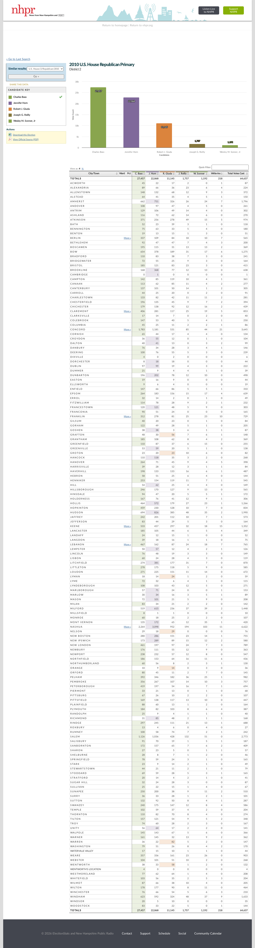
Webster (77, 860)
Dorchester (80, 361)
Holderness (80, 499)
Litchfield (78, 563)
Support (145, 933)
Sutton (76, 800)
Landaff (77, 535)
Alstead (76, 197)
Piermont (78, 691)
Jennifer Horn (20, 103)
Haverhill (78, 471)
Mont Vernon (81, 622)
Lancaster (78, 531)
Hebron (76, 476)
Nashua (76, 627)
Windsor (77, 901)
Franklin (77, 416)
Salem (75, 736)
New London (80, 645)
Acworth (77, 183)
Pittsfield (78, 700)
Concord (77, 329)
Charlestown (81, 297)
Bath (74, 224)
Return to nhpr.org (141, 25)
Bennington (80, 229)
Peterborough (82, 686)
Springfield (80, 759)
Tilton (75, 819)
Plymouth (78, 709)
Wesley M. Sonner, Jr (24, 121)
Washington (80, 846)
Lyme (74, 581)
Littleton (78, 567)
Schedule (164, 933)
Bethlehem (79, 242)
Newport (77, 654)
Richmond (78, 718)
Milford (77, 608)
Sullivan (77, 787)
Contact (127, 933)
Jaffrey (76, 517)
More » (127, 238)
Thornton (78, 814)
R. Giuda (167, 173)
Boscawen (78, 247)
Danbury (77, 348)
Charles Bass (19, 97)
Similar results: (17, 68)
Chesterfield (81, 302)
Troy (74, 823)
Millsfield (78, 613)
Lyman (75, 576)
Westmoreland (82, 874)
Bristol (76, 265)
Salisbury (78, 741)
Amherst (77, 201)
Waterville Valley (81, 851)
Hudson (76, 512)
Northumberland (84, 663)
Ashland (77, 215)
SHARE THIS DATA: (19, 85)
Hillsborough (82, 489)
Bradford (78, 256)
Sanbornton (80, 746)
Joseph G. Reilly (21, 115)
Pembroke (78, 682)
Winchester (80, 892)
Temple (76, 810)
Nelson (76, 631)
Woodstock (80, 906)
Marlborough (82, 590)
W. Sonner (198, 173)
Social (182, 933)
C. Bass (139, 173)
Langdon (77, 540)
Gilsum (76, 421)
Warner (76, 837)
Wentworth (80, 864)
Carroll (77, 293)
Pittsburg (78, 695)
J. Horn (152, 173)
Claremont (79, 311)
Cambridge (79, 274)
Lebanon (77, 544)
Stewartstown (82, 768)
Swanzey (77, 805)
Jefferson (78, 521)
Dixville (76, 357)
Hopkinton (79, 508)
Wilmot (76, 883)
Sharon (76, 750)
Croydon (77, 338)
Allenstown (80, 192)
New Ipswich (80, 640)
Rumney (76, 732)
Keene (75, 526)
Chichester (79, 306)
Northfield (79, 659)
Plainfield (78, 704)
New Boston (80, 636)
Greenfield (79, 444)
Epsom (75, 393)
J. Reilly (183, 173)
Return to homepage (115, 25)
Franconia (79, 412)
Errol (75, 398)
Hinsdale (77, 494)
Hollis (75, 503)
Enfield (76, 389)
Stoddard (78, 773)
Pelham (76, 677)
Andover (77, 206)
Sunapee (77, 791)
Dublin (75, 366)
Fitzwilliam (79, 403)
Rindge (76, 723)
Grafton (77, 435)
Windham (77, 896)
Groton (76, 453)
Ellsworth (79, 384)
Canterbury (80, 288)
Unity (74, 828)
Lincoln (76, 553)
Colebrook (79, 320)
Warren (76, 842)
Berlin (75, 238)
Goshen (76, 430)
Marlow (77, 595)
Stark (75, 764)
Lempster (77, 549)
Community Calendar (208, 933)
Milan (75, 604)
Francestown (81, 407)
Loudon (76, 572)
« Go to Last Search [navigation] (18, 59)
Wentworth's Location (85, 869)
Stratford (79, 778)
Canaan (76, 284)
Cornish (77, 334)
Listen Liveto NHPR (209, 10)
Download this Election (22, 135)
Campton (77, 279)
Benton (76, 233)
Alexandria (79, 188)
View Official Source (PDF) (24, 139)
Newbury (77, 650)
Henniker (77, 480)
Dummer (77, 370)
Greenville (79, 448)
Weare (75, 855)
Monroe (77, 617)
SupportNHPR (233, 10)
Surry (75, 796)
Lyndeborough (82, 585)
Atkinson (78, 220)
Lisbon (75, 558)
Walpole (77, 832)
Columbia (78, 325)
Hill (73, 485)
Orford (76, 672)
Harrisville (79, 467)
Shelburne (79, 755)
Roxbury (77, 727)
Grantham (78, 439)
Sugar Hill (79, 782)
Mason (75, 599)
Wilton (76, 887)
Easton (76, 380)
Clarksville (80, 316)
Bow (73, 252)
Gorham (77, 425)
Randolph (78, 714)
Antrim (76, 210)
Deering (76, 352)
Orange (76, 668)
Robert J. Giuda (21, 109)
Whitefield (79, 878)
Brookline (79, 270)
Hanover (77, 462)
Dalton (76, 343)
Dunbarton (79, 375)
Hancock (77, 457)
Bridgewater (81, 261)
